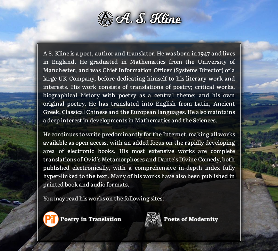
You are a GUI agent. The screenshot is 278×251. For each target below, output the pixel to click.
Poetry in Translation (82, 219)
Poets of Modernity (181, 219)
